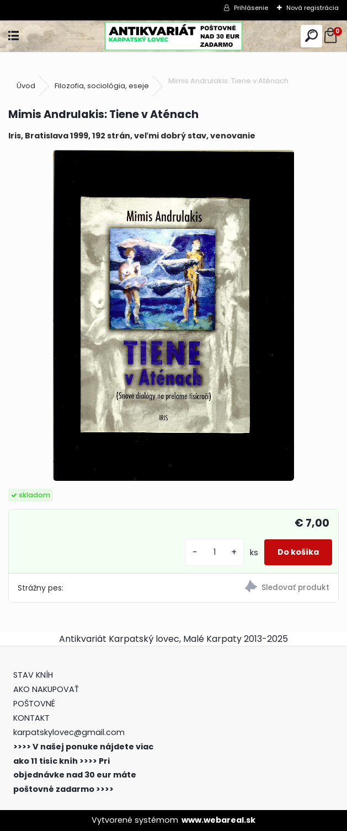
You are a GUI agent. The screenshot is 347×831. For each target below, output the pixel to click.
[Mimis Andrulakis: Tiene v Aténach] (173, 315)
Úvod (26, 86)
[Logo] (173, 36)
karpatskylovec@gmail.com (69, 732)
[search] (311, 36)
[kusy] (214, 552)
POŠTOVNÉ (34, 703)
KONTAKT (31, 717)
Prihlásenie (251, 7)
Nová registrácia (312, 7)
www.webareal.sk (218, 819)
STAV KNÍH (34, 674)
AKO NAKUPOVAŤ (46, 689)
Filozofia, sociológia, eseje (102, 86)
